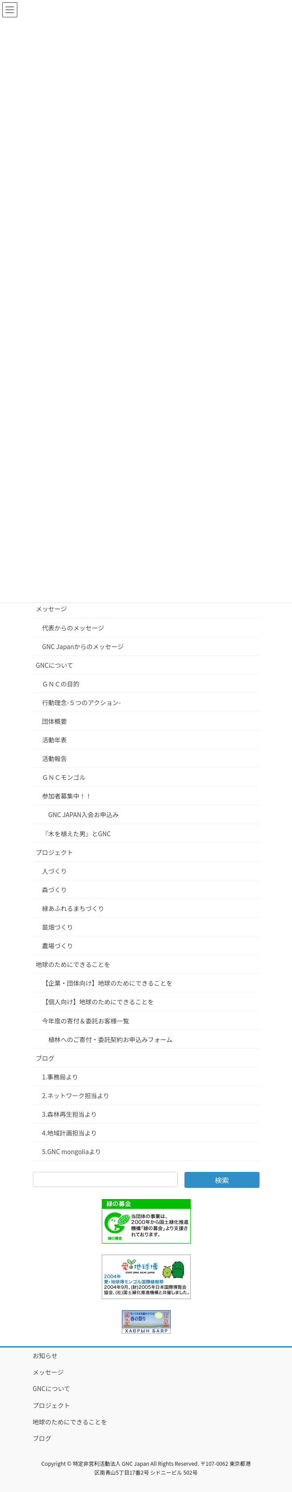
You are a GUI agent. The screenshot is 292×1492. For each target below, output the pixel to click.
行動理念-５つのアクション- (81, 702)
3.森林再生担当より (69, 1114)
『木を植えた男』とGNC (76, 833)
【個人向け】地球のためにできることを (98, 1001)
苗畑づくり (57, 926)
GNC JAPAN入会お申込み (83, 814)
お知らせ (45, 1355)
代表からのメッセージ (73, 627)
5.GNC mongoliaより (71, 1151)
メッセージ (51, 608)
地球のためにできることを (73, 964)
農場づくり (57, 945)
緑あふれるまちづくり (73, 908)
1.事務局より (60, 1076)
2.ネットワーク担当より (75, 1095)
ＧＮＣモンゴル (64, 777)
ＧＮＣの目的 (61, 683)
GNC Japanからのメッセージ (83, 646)
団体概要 (54, 721)
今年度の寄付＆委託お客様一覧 (85, 1020)
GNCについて (54, 665)
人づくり (54, 870)
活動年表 (54, 739)
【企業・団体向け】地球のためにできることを (107, 983)
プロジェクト (54, 852)
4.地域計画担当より (69, 1132)
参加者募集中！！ (67, 795)
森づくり (54, 889)
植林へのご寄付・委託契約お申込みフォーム (110, 1039)
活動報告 (54, 758)
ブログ (45, 1058)
